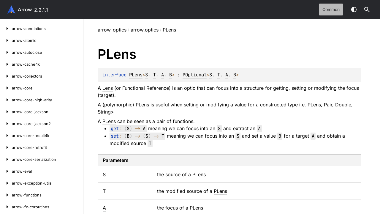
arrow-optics (112, 30)
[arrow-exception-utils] (6, 183)
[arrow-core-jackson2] (6, 124)
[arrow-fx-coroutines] (6, 207)
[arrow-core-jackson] (6, 112)
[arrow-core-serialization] (6, 159)
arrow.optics (145, 30)
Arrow (25, 9)
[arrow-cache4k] (6, 64)
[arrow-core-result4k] (6, 135)
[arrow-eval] (6, 171)
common (331, 9)
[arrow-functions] (6, 195)
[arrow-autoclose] (6, 52)
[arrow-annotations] (6, 28)
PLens (135, 75)
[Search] (367, 9)
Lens (107, 88)
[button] (367, 9)
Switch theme (354, 9)
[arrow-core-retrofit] (6, 147)
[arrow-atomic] (6, 40)
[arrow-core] (6, 88)
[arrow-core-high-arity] (6, 100)
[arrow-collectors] (6, 76)
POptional (195, 75)
